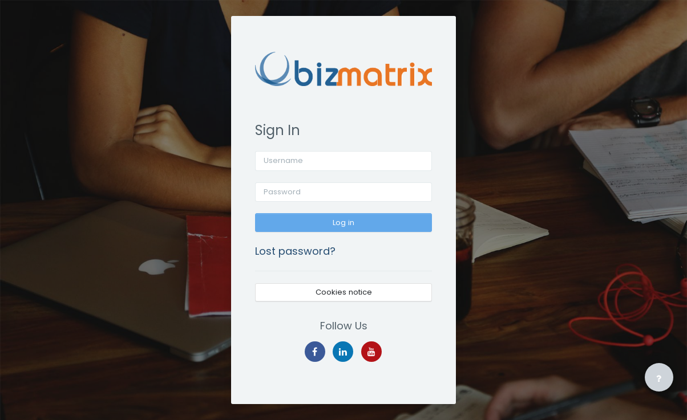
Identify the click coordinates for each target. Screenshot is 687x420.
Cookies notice (344, 292)
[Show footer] (659, 377)
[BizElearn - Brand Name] (343, 68)
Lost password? (295, 251)
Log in (343, 222)
